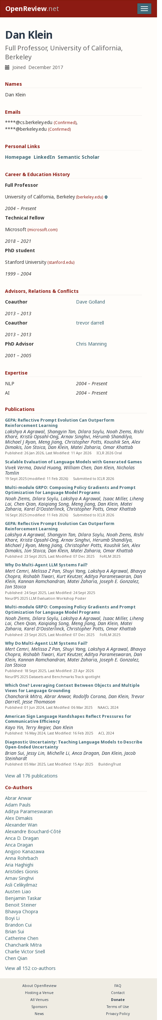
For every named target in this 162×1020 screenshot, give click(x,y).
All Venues (39, 999)
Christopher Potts (83, 442)
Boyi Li (12, 918)
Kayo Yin (14, 727)
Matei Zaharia (85, 447)
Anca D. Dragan (22, 838)
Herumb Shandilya (112, 436)
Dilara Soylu (91, 431)
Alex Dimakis (19, 818)
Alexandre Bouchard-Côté (33, 831)
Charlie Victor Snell (25, 951)
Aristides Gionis (21, 871)
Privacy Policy (118, 1013)
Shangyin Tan (61, 431)
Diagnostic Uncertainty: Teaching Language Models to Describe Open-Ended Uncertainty (73, 744)
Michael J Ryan (20, 442)
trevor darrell (90, 323)
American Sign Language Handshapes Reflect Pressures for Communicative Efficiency (68, 718)
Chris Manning (91, 344)
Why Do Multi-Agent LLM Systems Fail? (46, 565)
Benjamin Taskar (23, 898)
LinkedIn (44, 157)
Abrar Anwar (57, 696)
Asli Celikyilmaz (21, 885)
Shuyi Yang (74, 571)
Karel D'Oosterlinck (44, 509)
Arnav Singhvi (75, 436)
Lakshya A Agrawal (25, 431)
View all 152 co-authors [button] (30, 968)
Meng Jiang (50, 442)
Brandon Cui (18, 925)
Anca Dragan (85, 753)
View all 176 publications (31, 776)
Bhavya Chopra (21, 911)
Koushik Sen (116, 442)
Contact (118, 992)
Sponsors (39, 1006)
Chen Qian (25, 504)
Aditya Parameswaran (108, 576)
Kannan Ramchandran (41, 581)
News (39, 1013)
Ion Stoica (34, 447)
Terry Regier (38, 727)
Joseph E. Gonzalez (119, 581)
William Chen (77, 467)
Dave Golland (90, 302)
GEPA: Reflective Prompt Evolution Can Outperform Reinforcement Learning (59, 422)
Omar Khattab (118, 447)
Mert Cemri (17, 571)
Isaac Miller (115, 498)
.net (32, 8)
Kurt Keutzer (69, 576)
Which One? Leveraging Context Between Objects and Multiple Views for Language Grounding (72, 687)
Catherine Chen (21, 938)
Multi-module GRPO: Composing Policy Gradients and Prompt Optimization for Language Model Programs (70, 490)
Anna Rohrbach (21, 858)
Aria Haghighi (19, 865)
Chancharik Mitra (23, 696)
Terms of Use (118, 1006)
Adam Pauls (18, 805)
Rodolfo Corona (89, 696)
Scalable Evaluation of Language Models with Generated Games (73, 462)
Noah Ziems (118, 431)
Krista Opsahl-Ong (39, 436)
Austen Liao (18, 891)
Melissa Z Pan (45, 571)
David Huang (47, 467)
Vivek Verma (18, 467)
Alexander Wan (21, 825)
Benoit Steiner (20, 905)
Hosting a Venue (39, 992)
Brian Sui (14, 753)
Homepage (18, 157)
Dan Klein (58, 447)
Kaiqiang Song (53, 504)
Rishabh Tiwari (38, 576)
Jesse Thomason (38, 701)
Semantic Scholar (78, 157)
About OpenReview (39, 985)
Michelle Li (58, 753)
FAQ (117, 985)
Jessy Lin (35, 753)
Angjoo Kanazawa (24, 851)
